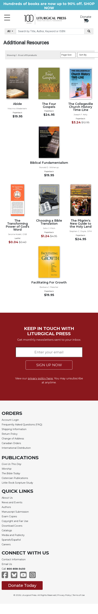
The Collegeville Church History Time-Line (80, 107)
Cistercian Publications (15, 478)
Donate (85, 17)
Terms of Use (79, 595)
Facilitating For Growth (49, 282)
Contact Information (14, 559)
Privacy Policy (64, 595)
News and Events (12, 502)
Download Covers (12, 525)
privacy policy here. (40, 378)
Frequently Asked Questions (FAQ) (22, 424)
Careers (6, 544)
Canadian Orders (11, 443)
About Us (7, 497)
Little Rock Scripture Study (17, 482)
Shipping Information (14, 429)
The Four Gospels (49, 105)
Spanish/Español (11, 539)
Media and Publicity (13, 535)
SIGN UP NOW (49, 365)
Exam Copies (9, 516)
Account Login (10, 419)
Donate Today (22, 585)
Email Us (7, 564)
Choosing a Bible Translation (49, 222)
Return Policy (10, 433)
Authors (6, 507)
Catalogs (7, 530)
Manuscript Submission (15, 511)
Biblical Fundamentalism (49, 162)
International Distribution (16, 447)
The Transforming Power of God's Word (17, 225)
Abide (17, 104)
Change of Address (13, 438)
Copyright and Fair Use (15, 521)
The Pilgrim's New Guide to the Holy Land (80, 223)
